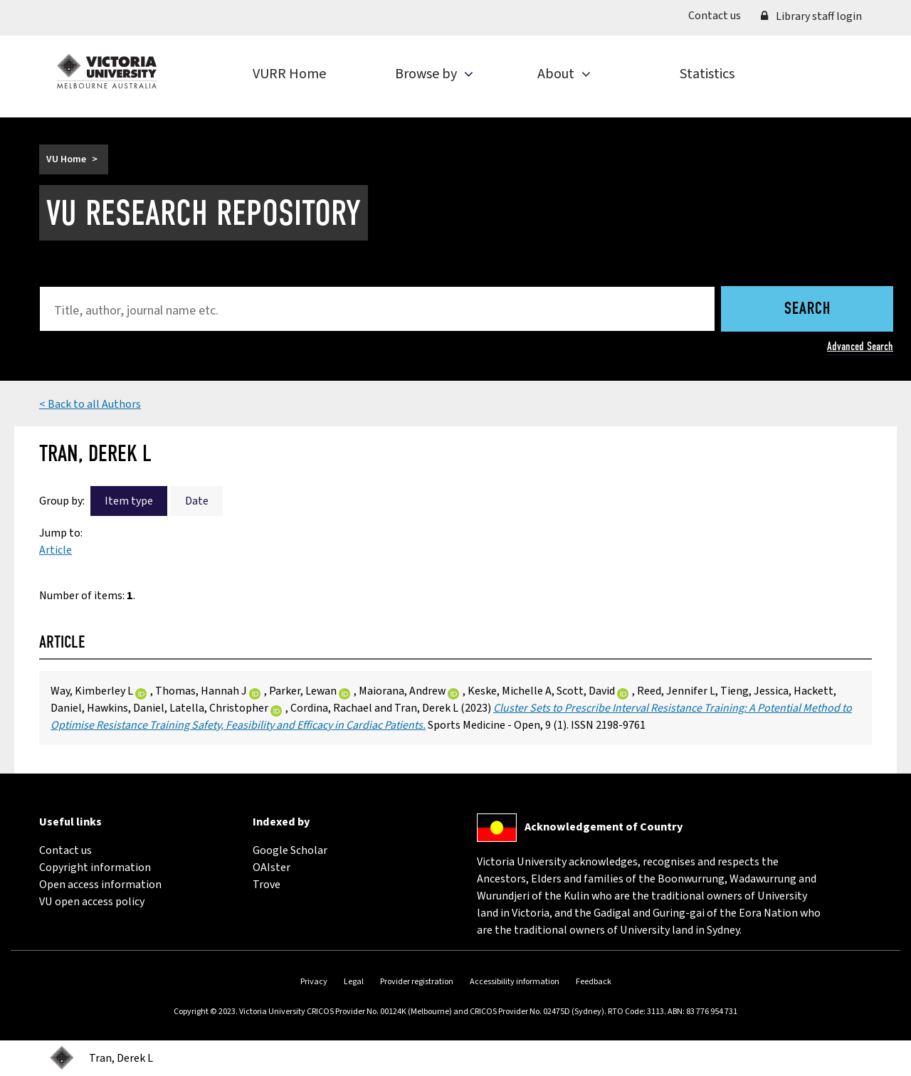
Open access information (100, 884)
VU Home (66, 159)
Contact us (719, 14)
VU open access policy (91, 901)
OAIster (271, 867)
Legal (354, 982)
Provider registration (416, 982)
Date (197, 501)
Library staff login (811, 16)
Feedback (593, 982)
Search (807, 309)
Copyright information (95, 867)
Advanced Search (860, 346)
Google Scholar (290, 850)
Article (55, 550)
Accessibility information (514, 982)
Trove (266, 884)
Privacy (313, 982)
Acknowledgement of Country (604, 827)
